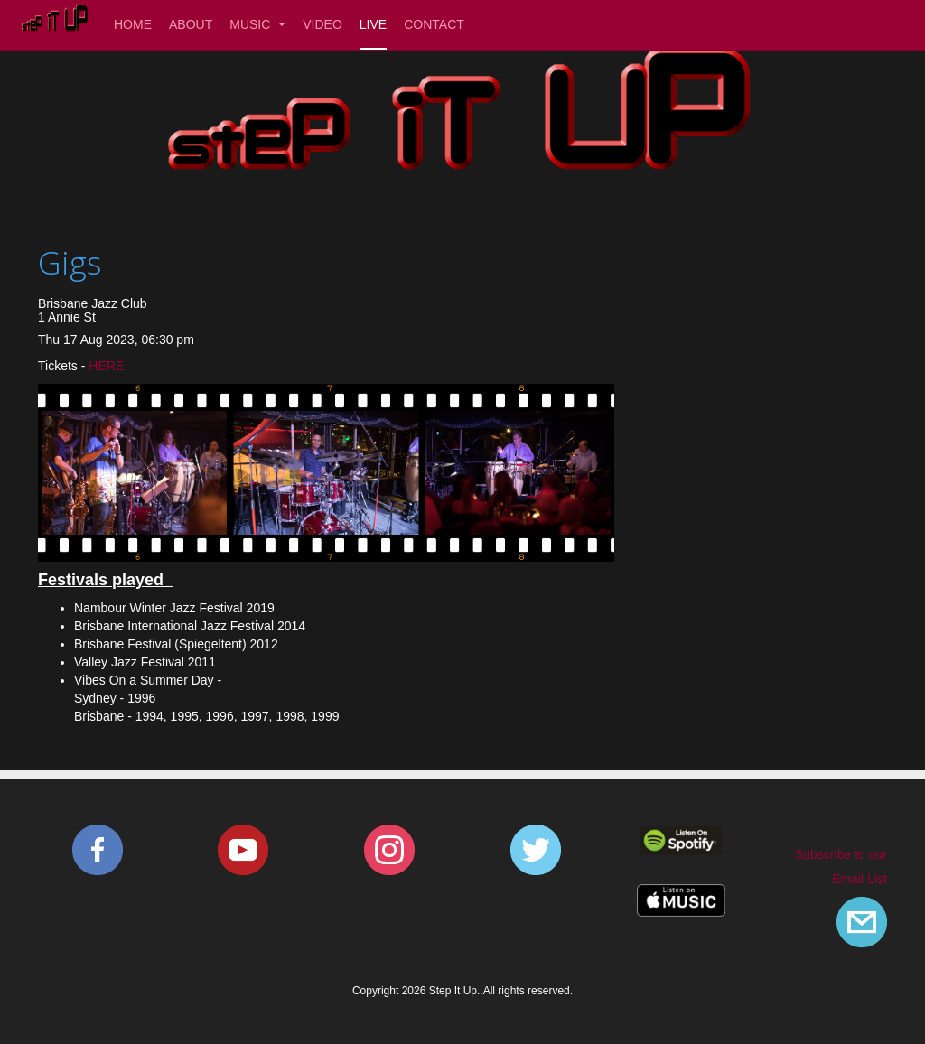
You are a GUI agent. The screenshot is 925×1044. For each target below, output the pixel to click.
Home (133, 24)
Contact (434, 24)
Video (322, 24)
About (190, 24)
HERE (104, 366)
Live (373, 24)
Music (257, 24)
